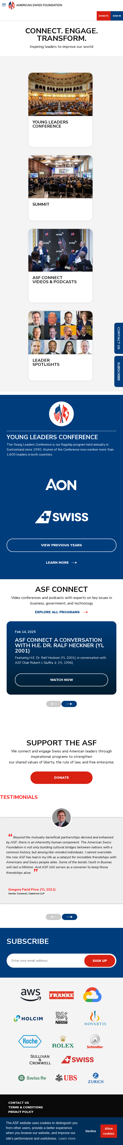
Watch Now (61, 680)
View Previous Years (61, 545)
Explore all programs (57, 612)
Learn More (57, 562)
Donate (104, 16)
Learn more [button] (67, 1138)
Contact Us (18, 1103)
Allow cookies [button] (108, 1131)
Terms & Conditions (25, 1107)
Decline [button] (91, 1131)
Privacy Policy (20, 1112)
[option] (61, 658)
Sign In (117, 16)
